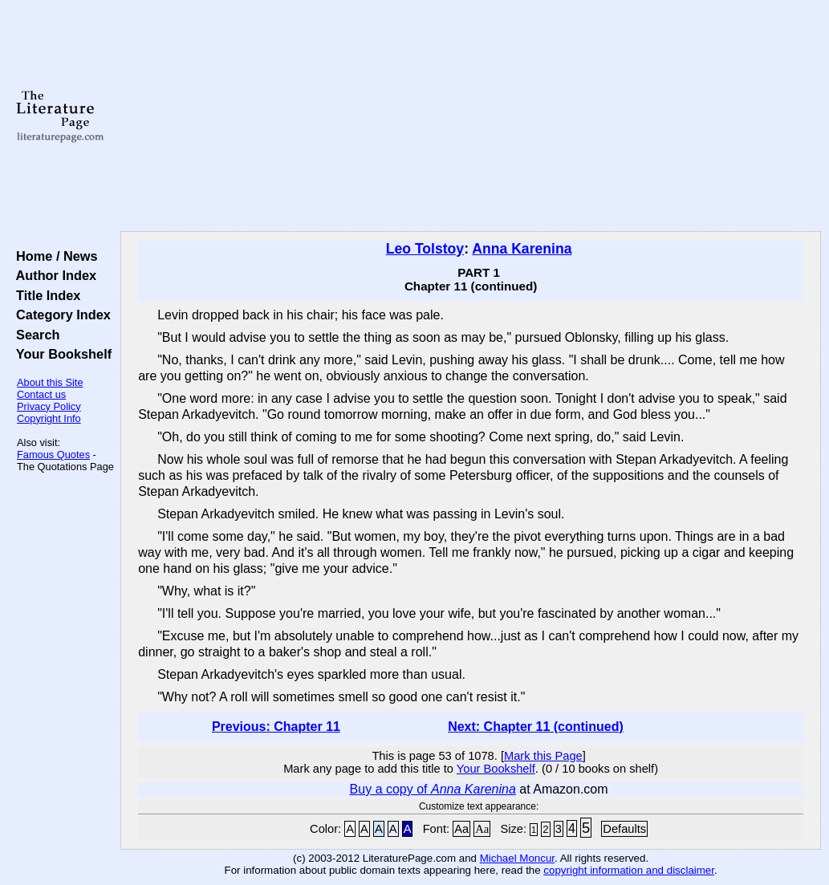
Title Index (44, 295)
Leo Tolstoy (425, 249)
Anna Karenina (521, 249)
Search (34, 334)
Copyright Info (49, 418)
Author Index (52, 275)
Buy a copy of (433, 789)
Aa (461, 828)
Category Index (60, 314)
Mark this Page (543, 755)
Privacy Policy (49, 406)
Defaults (624, 828)
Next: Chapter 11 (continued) (536, 726)
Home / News (53, 256)
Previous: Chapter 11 (276, 726)
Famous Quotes (53, 455)
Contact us (41, 394)
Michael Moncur (517, 858)
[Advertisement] (471, 116)
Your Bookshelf (60, 354)
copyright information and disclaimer (628, 870)
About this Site (50, 382)
